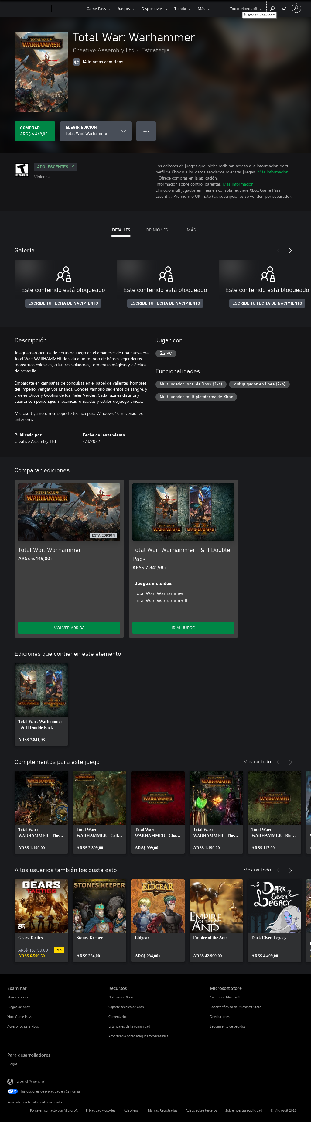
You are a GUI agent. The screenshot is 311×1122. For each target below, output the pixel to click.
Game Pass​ (96, 8)
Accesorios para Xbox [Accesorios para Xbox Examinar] (23, 1026)
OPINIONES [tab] (157, 230)
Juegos (124, 8)
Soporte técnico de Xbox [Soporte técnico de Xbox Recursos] (126, 1007)
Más (201, 8)
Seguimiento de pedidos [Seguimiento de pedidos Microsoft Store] (227, 1026)
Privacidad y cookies (100, 1110)
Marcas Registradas (162, 1110)
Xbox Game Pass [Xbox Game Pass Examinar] (19, 1016)
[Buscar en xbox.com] (271, 8)
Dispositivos (152, 8)
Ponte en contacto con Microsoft (54, 1110)
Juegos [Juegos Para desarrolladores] (12, 1064)
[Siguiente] (290, 250)
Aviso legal (132, 1110)
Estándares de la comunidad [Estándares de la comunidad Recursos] (129, 1026)
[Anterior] (278, 250)
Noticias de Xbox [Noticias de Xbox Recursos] (120, 997)
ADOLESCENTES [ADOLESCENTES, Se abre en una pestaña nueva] (55, 167)
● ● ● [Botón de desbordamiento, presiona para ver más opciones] (146, 131)
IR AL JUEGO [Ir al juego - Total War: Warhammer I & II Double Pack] (184, 628)
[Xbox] (68, 8)
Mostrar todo (257, 761)
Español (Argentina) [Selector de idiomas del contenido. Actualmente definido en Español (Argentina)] (30, 1081)
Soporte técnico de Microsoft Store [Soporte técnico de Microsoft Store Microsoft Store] (235, 1007)
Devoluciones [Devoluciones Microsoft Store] (220, 1016)
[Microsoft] (28, 8)
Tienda (180, 8)
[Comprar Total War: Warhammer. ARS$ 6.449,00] (35, 131)
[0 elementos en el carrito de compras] (283, 8)
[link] (41, 704)
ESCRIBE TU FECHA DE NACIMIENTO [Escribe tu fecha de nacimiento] (63, 303)
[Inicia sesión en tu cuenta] (296, 8)
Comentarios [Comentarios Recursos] (117, 1016)
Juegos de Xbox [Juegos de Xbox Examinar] (18, 1007)
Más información (273, 172)
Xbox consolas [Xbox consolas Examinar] (17, 997)
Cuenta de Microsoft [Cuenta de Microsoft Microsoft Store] (225, 997)
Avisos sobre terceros (201, 1110)
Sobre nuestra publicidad (243, 1110)
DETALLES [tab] (121, 230)
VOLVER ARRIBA (69, 628)
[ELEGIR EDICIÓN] (96, 131)
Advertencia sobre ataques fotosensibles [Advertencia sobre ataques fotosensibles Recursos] (138, 1036)
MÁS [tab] (191, 230)
